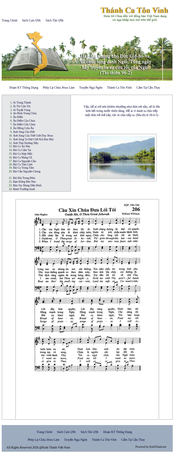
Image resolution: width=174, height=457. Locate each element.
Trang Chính (9, 20)
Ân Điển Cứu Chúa (24, 124)
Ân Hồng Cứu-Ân (23, 128)
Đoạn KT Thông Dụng (23, 87)
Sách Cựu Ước (31, 20)
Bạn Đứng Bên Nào (24, 181)
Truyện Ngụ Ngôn (90, 87)
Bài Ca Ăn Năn (21, 146)
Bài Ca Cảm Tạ (22, 150)
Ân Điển (18, 117)
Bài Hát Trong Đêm (24, 177)
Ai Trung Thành (22, 102)
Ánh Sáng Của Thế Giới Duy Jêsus (33, 135)
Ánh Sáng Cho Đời (24, 131)
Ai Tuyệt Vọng (21, 110)
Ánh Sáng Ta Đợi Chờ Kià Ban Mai (33, 139)
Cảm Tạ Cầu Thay (148, 87)
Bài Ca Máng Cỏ (22, 157)
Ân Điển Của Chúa (24, 120)
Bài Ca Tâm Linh (22, 164)
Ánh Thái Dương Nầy (25, 143)
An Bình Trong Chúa (25, 113)
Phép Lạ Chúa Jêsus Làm (59, 87)
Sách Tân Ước (55, 20)
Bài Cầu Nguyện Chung (27, 171)
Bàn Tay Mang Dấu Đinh (27, 185)
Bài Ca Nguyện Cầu (24, 161)
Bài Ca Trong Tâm (23, 167)
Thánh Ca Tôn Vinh (119, 87)
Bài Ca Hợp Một (22, 153)
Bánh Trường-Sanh (24, 189)
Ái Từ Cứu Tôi (21, 106)
